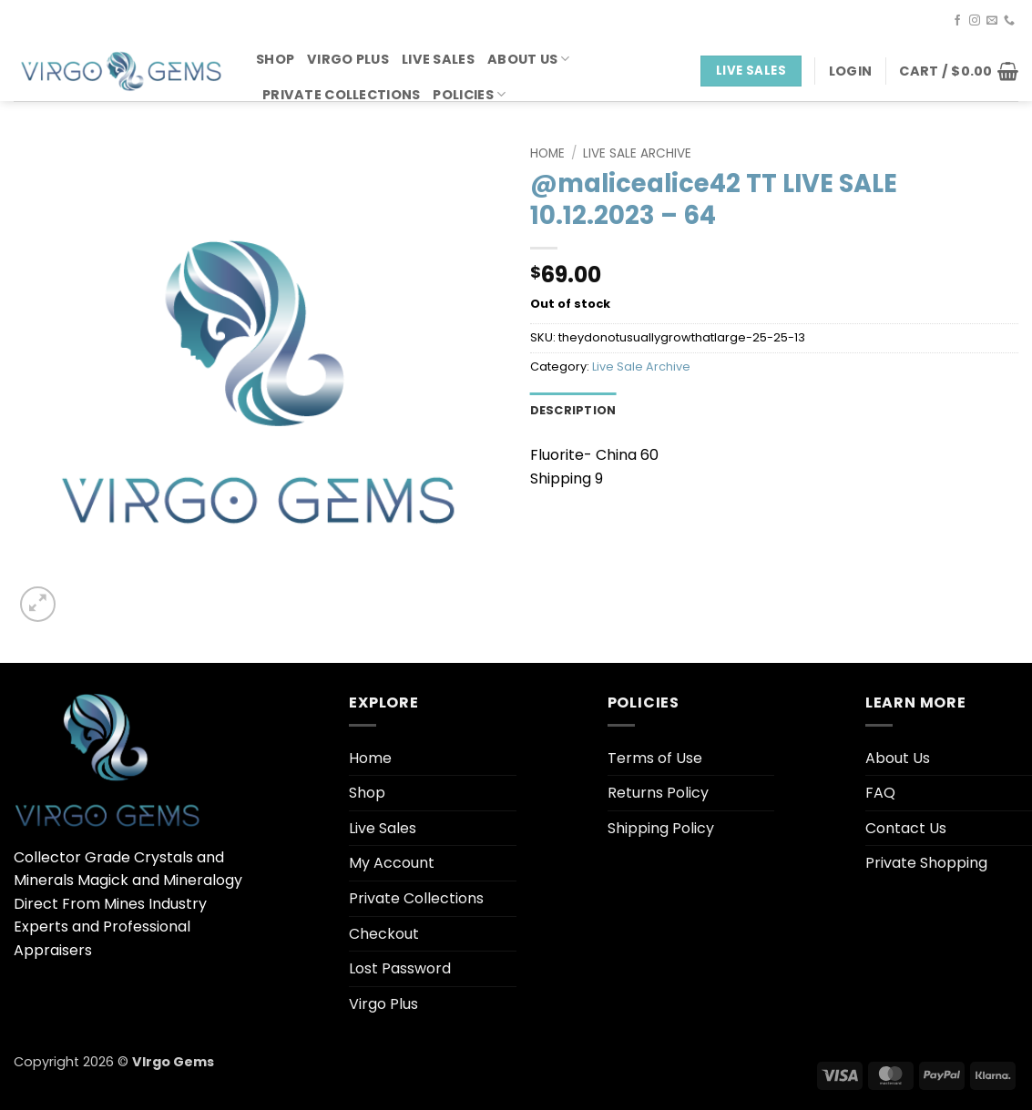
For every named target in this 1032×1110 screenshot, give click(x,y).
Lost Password (400, 968)
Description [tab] (573, 410)
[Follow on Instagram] (974, 21)
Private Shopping (926, 862)
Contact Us (905, 828)
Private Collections (341, 95)
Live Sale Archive (637, 153)
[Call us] (1009, 21)
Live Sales (438, 59)
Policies (469, 95)
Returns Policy (658, 792)
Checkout (384, 933)
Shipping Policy (661, 828)
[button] (850, 71)
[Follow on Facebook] (957, 21)
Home (547, 153)
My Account (391, 862)
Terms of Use (655, 758)
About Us (528, 59)
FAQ (880, 792)
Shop (275, 59)
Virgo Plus (348, 59)
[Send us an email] (991, 21)
